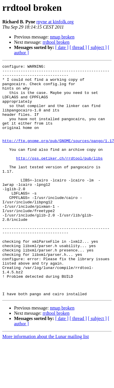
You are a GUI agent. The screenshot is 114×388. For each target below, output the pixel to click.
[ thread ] (78, 47)
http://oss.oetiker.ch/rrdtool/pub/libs (59, 177)
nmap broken (62, 36)
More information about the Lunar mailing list (45, 382)
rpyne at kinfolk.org (54, 21)
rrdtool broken (56, 42)
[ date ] (61, 47)
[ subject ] (97, 47)
